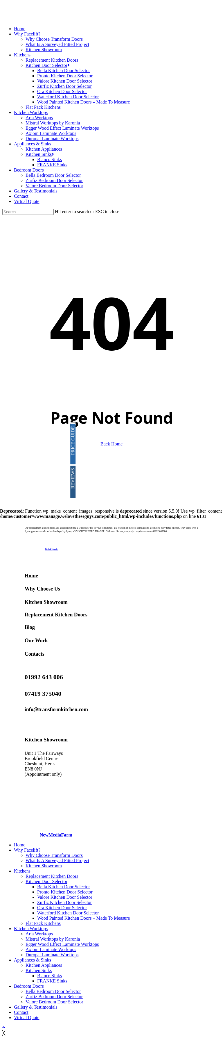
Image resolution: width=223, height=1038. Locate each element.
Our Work (36, 640)
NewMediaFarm (56, 834)
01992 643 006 (44, 677)
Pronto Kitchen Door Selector (65, 891)
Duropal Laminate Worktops (52, 954)
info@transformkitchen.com (56, 709)
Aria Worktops (39, 933)
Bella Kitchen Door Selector (63, 886)
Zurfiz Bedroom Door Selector (54, 996)
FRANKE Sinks (52, 980)
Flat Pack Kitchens (43, 923)
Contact (21, 1012)
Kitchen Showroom (46, 602)
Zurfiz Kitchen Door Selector (64, 902)
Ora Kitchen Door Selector (62, 907)
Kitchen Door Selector (46, 881)
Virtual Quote (26, 1017)
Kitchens (22, 870)
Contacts (34, 654)
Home (31, 576)
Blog (30, 627)
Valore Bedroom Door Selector (54, 1001)
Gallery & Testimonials (35, 1007)
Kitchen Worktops (31, 928)
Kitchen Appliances (44, 965)
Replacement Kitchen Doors (56, 615)
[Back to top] (3, 1027)
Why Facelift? (27, 850)
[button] (51, 548)
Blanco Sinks (49, 975)
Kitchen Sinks (39, 970)
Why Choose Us (42, 589)
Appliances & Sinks (32, 959)
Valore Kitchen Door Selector (64, 897)
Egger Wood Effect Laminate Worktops (62, 944)
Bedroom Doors (29, 986)
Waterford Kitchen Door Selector (68, 912)
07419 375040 (43, 693)
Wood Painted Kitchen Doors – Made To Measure (83, 918)
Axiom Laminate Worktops (51, 949)
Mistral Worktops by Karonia (53, 939)
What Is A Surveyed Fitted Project (57, 860)
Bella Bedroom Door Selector (53, 991)
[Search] (28, 212)
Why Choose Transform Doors (54, 855)
